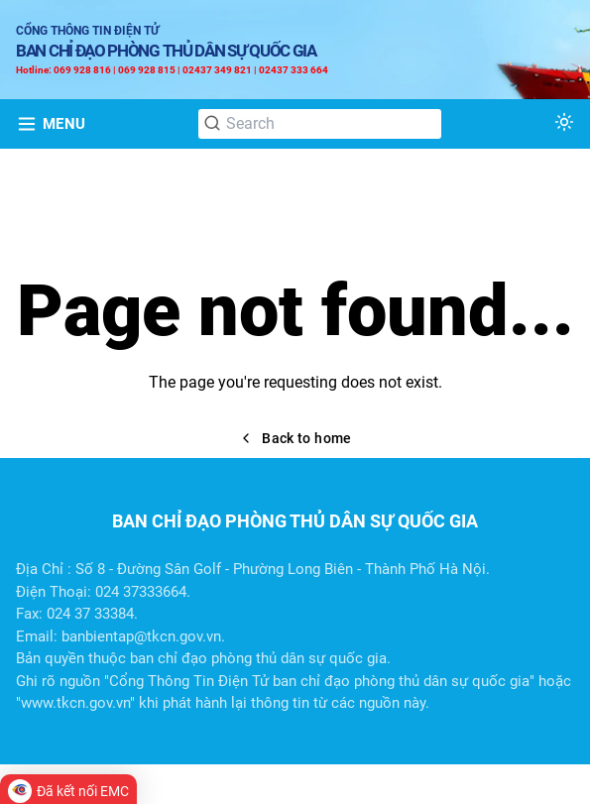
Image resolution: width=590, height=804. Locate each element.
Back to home (294, 438)
